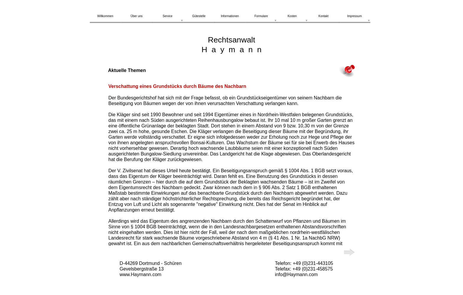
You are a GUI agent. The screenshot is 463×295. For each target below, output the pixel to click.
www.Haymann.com (140, 274)
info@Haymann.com (296, 274)
